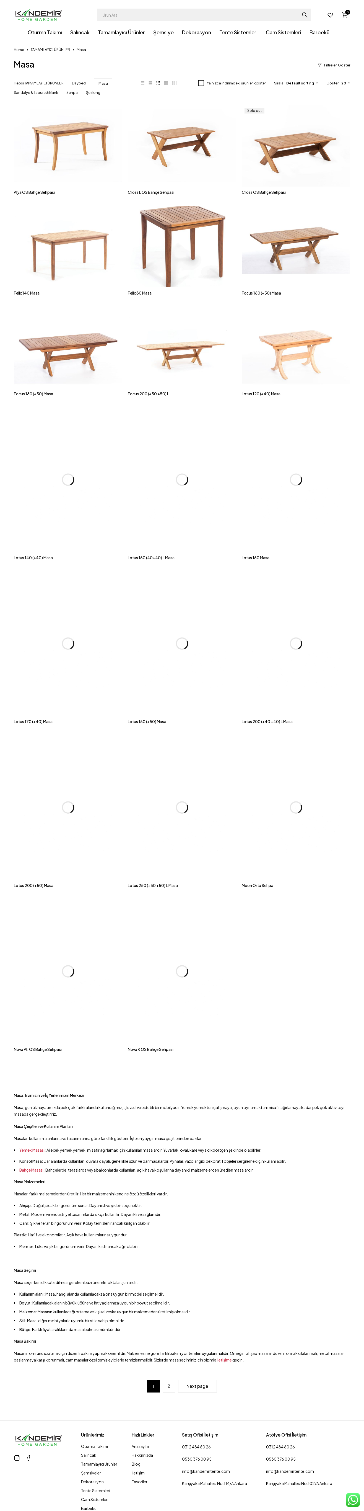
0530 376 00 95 (197, 1458)
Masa (103, 83)
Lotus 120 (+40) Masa (261, 393)
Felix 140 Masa (27, 292)
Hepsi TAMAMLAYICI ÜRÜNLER (39, 83)
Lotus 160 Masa (255, 557)
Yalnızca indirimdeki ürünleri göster (236, 83)
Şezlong (93, 92)
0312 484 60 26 (196, 1446)
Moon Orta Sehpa (257, 885)
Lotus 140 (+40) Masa (33, 557)
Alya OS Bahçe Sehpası (34, 192)
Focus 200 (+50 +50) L (148, 393)
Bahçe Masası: (32, 1169)
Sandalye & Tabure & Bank (36, 92)
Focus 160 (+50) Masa (261, 292)
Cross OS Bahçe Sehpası (264, 192)
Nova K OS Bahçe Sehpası (150, 1049)
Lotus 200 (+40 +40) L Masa (267, 721)
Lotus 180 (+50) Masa (147, 721)
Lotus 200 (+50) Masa (33, 885)
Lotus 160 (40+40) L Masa (151, 557)
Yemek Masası (32, 1150)
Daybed (79, 83)
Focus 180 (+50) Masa (33, 393)
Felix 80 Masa (140, 292)
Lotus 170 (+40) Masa (33, 721)
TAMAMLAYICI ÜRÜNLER (50, 49)
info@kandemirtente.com (206, 1471)
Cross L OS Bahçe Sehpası (151, 192)
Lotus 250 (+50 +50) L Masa (153, 885)
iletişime (224, 1359)
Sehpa (72, 92)
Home (19, 49)
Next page (198, 1386)
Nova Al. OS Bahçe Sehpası (38, 1049)
